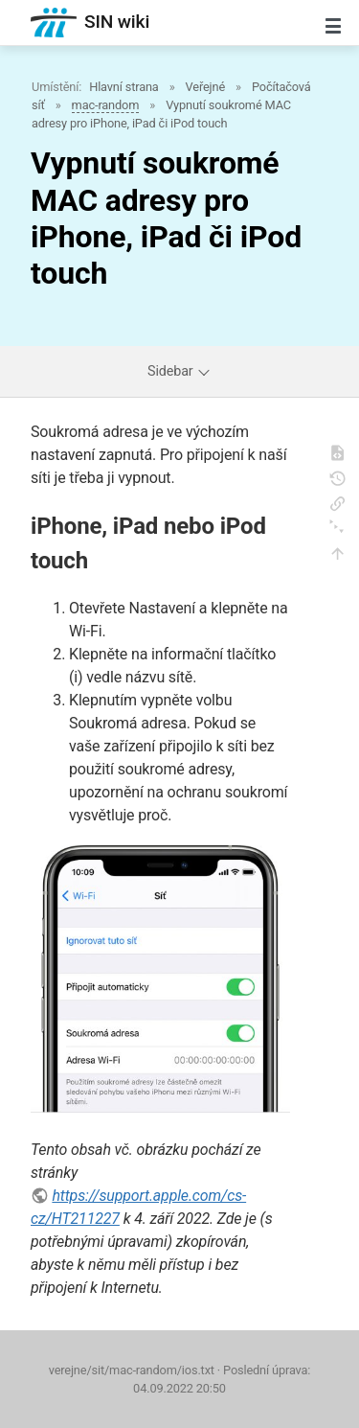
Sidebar (179, 371)
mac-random (106, 105)
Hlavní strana (124, 87)
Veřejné (205, 87)
